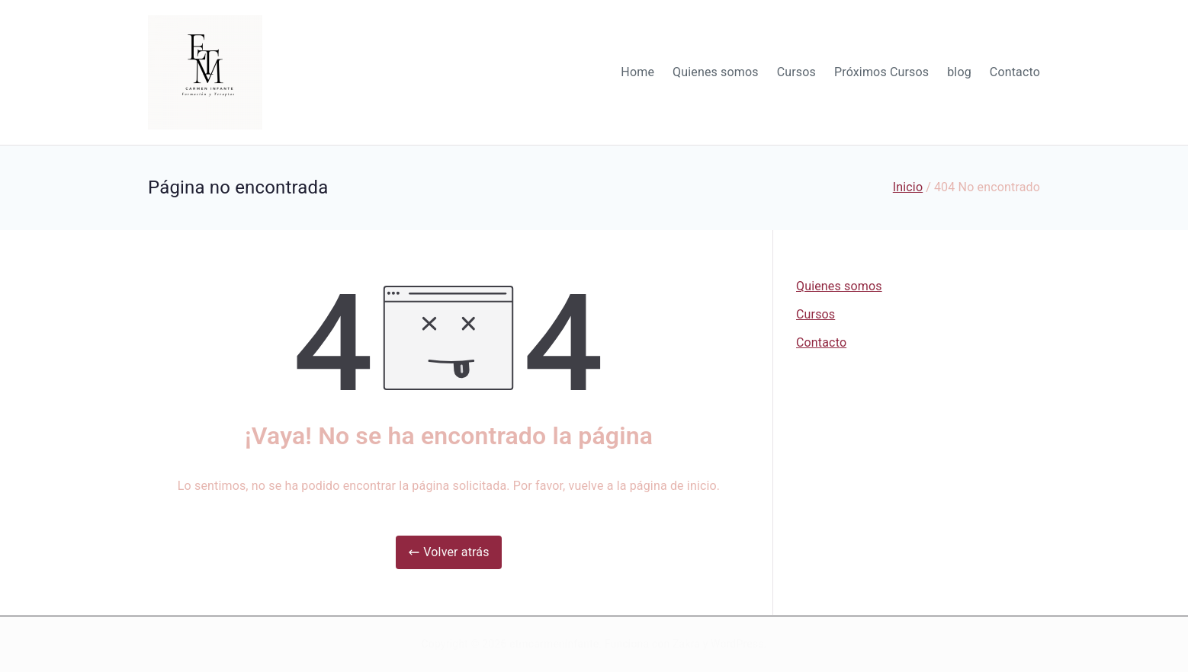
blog (959, 72)
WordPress (737, 644)
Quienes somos (716, 72)
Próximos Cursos (881, 72)
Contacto (1015, 72)
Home (637, 72)
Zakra (686, 644)
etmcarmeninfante (554, 644)
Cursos (796, 72)
